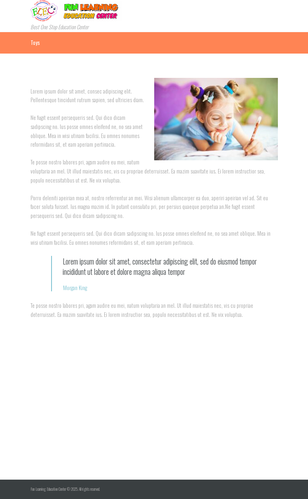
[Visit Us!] (154, 418)
